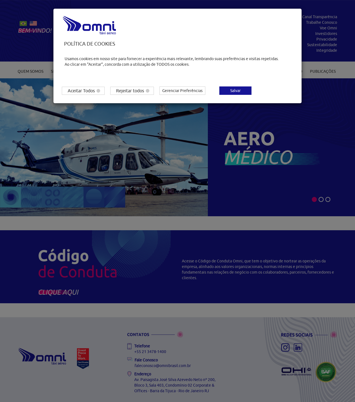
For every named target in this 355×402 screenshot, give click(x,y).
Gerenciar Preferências (182, 90)
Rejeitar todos (132, 90)
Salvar (235, 90)
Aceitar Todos (84, 90)
